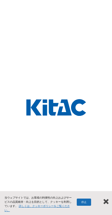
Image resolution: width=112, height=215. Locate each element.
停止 (84, 202)
